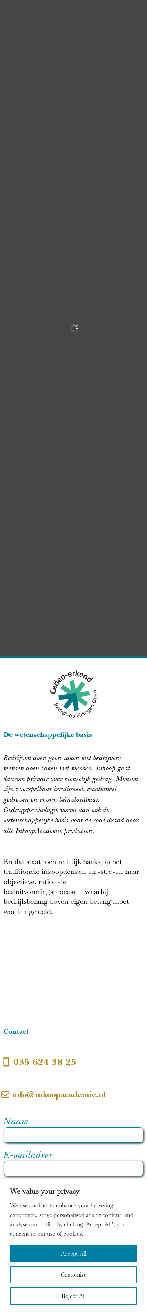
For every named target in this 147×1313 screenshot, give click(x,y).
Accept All (74, 1253)
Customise (74, 1274)
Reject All (74, 1296)
